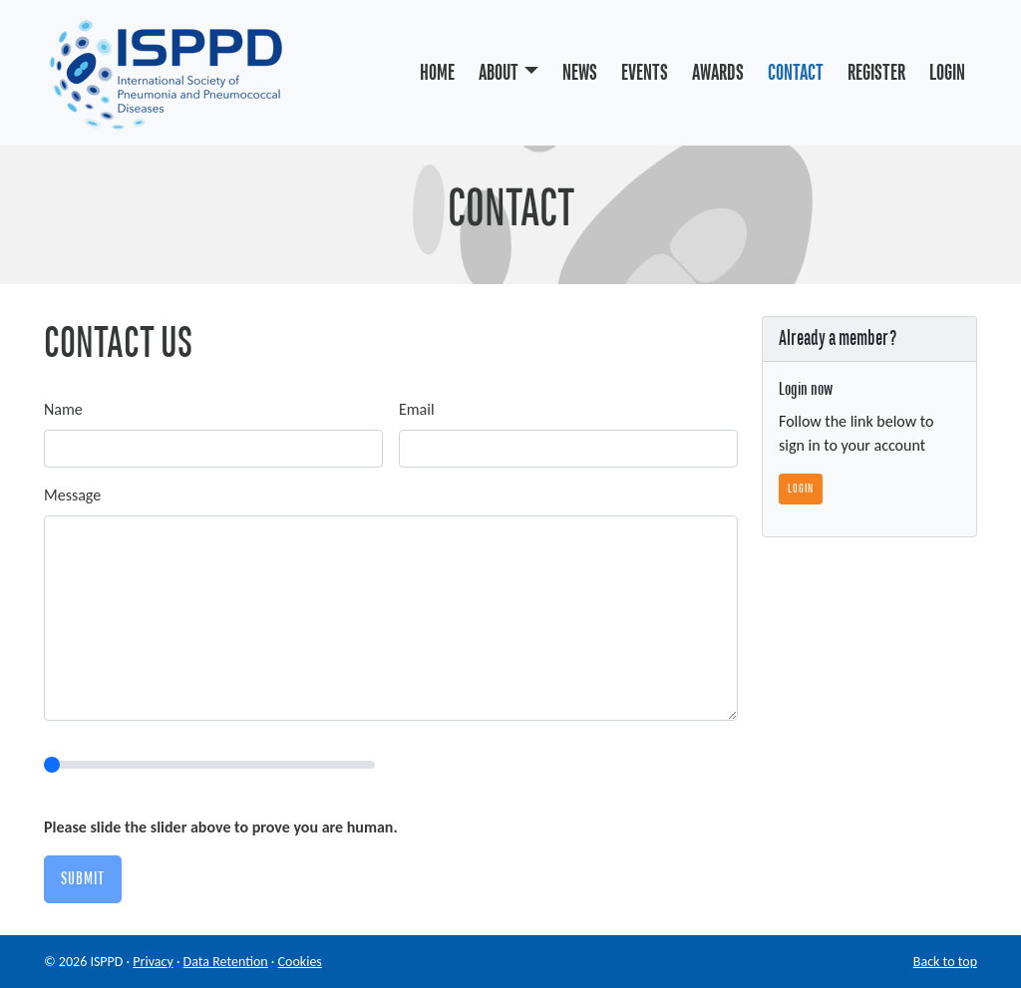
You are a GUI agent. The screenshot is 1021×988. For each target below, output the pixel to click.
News (579, 73)
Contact (796, 73)
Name (63, 409)
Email (417, 409)
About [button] (498, 73)
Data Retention (225, 961)
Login (947, 73)
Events (644, 73)
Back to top (945, 961)
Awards (718, 73)
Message (72, 495)
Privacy (152, 961)
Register (876, 73)
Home (437, 73)
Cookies (300, 961)
